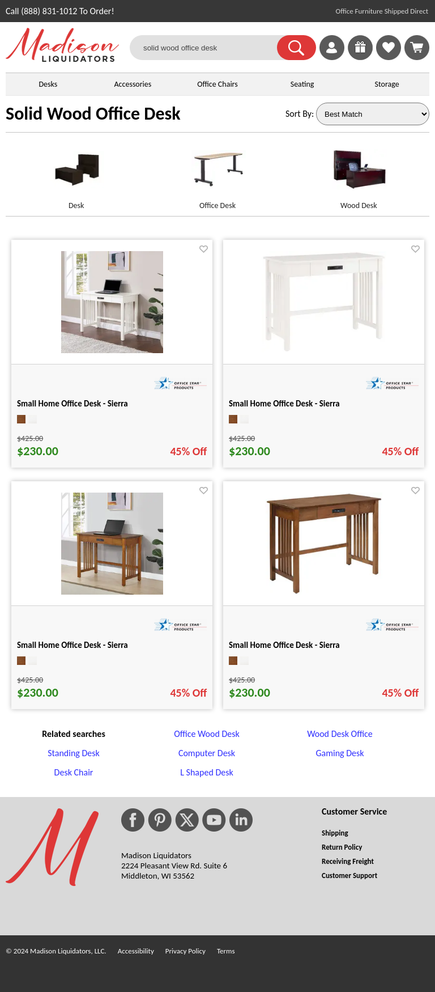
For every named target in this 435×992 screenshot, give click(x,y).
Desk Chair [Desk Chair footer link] (73, 772)
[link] (416, 47)
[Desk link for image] (76, 174)
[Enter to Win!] (360, 57)
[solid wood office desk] (210, 47)
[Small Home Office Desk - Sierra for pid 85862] (112, 350)
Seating (302, 84)
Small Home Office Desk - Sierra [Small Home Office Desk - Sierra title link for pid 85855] (72, 645)
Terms (226, 951)
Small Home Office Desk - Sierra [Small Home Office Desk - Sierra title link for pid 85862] (72, 404)
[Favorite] (203, 249)
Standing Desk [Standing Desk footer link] (74, 753)
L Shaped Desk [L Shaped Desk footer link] (206, 772)
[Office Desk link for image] (217, 174)
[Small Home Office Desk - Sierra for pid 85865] (324, 349)
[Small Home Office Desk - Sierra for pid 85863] (324, 591)
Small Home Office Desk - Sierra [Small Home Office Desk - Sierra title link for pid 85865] (284, 404)
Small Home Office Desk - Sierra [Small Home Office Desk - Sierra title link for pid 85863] (284, 645)
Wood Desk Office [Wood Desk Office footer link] (340, 733)
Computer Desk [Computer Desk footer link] (206, 753)
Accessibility (136, 951)
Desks (48, 84)
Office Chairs (217, 84)
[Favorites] (388, 57)
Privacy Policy (185, 951)
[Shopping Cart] (416, 47)
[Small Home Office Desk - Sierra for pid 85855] (112, 591)
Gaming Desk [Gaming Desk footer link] (339, 753)
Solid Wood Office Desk (93, 114)
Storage (387, 84)
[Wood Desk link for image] (358, 174)
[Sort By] (372, 114)
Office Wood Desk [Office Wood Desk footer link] (207, 733)
